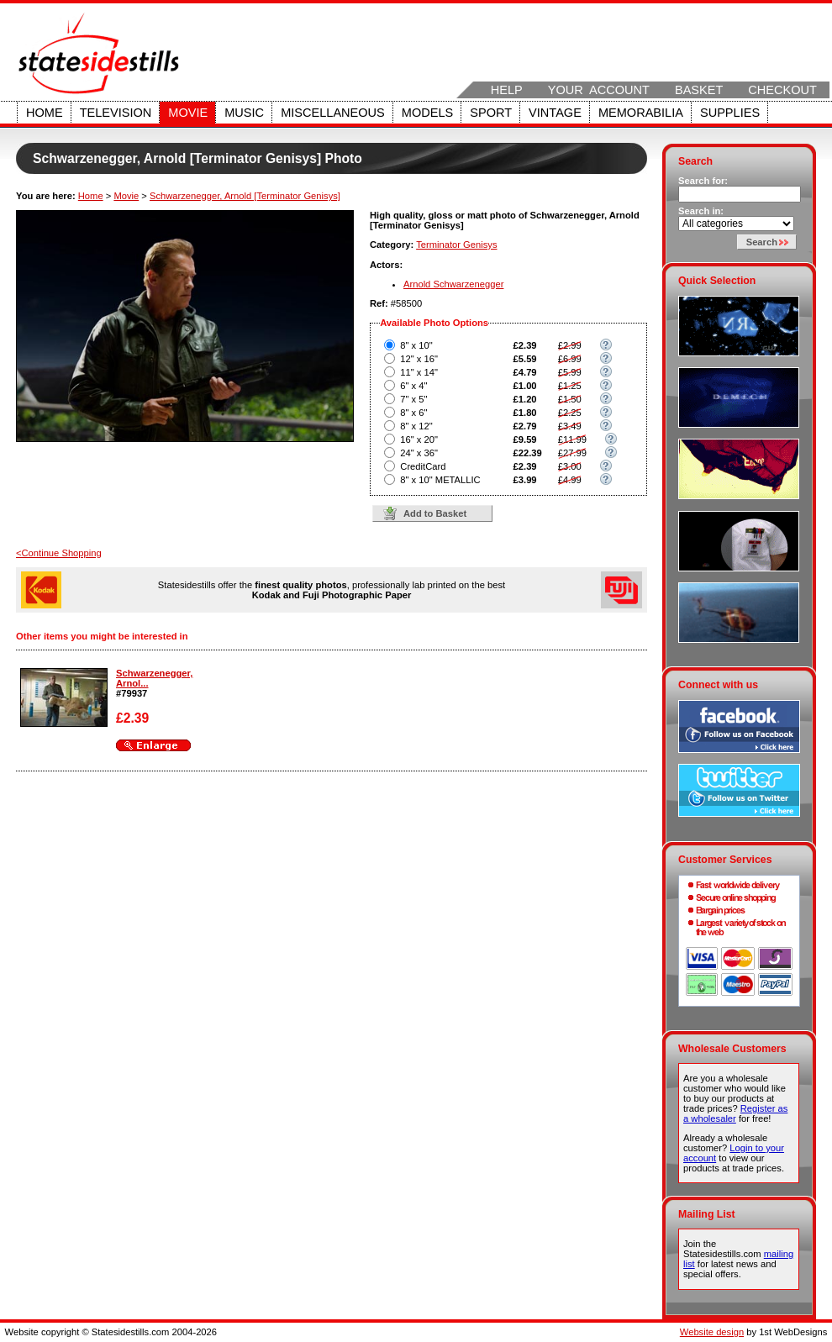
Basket (699, 90)
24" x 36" (419, 453)
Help (507, 90)
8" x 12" (416, 426)
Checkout (782, 90)
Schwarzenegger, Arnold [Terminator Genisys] (245, 196)
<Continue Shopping (59, 553)
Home (44, 112)
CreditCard (422, 466)
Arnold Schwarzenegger (453, 284)
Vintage (555, 112)
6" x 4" (413, 386)
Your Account (599, 90)
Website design (712, 1332)
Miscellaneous (333, 112)
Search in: (701, 211)
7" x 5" (413, 399)
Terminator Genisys (456, 244)
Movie (188, 112)
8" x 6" (413, 413)
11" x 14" (419, 372)
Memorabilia (640, 112)
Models (427, 112)
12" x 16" (419, 359)
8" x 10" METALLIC (440, 480)
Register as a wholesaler (735, 1113)
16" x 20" (419, 439)
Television (116, 112)
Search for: (703, 181)
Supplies (730, 112)
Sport (491, 112)
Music (244, 112)
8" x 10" (416, 345)
